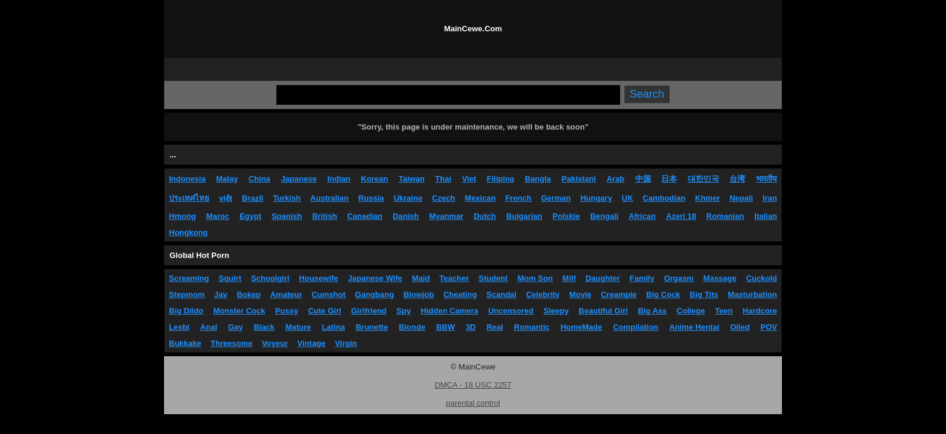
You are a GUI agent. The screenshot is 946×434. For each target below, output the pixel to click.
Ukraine (407, 198)
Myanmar (446, 216)
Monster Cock (239, 310)
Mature (298, 327)
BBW (445, 327)
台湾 (737, 178)
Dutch (485, 216)
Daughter (602, 278)
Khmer (707, 198)
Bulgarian (524, 216)
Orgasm (679, 278)
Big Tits (704, 294)
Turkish (286, 198)
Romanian (725, 216)
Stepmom (187, 294)
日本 (669, 178)
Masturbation (752, 294)
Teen (723, 310)
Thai (443, 178)
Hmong (182, 216)
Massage (720, 278)
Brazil (252, 198)
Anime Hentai (694, 327)
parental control (473, 402)
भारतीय (766, 178)
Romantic (532, 327)
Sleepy (556, 310)
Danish (406, 216)
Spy (403, 310)
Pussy (286, 310)
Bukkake (185, 343)
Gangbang (374, 294)
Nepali (741, 198)
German (556, 198)
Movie (580, 294)
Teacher (454, 278)
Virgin (346, 343)
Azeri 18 (681, 216)
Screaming (189, 278)
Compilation (635, 327)
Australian (329, 198)
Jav (220, 294)
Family (642, 278)
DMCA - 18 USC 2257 (472, 384)
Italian (765, 216)
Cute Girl (324, 310)
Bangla (538, 178)
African (642, 216)
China (259, 178)
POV (769, 327)
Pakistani (579, 178)
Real (494, 327)
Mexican (480, 198)
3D (471, 327)
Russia (371, 198)
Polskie (566, 216)
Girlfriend (369, 310)
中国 (643, 178)
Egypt (250, 216)
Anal (208, 327)
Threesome (231, 343)
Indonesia (187, 178)
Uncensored (510, 310)
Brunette (372, 327)
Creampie (618, 294)
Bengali (604, 216)
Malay (227, 178)
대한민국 (703, 178)
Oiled (740, 327)
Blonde (412, 327)
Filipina (501, 178)
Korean (374, 178)
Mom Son (535, 278)
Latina (333, 327)
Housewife (318, 278)
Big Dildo (186, 310)
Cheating (460, 294)
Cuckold (761, 278)
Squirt (229, 278)
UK (627, 198)
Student (492, 278)
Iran (770, 198)
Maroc (217, 216)
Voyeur (275, 343)
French (519, 198)
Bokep (249, 294)
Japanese (299, 178)
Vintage (311, 343)
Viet (469, 178)
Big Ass (652, 310)
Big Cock (663, 294)
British (324, 216)
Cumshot (328, 294)
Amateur (286, 294)
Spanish (286, 216)
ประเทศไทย (189, 198)
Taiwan (412, 178)
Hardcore (760, 310)
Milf (569, 278)
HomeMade (581, 327)
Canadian (365, 216)
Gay (235, 327)
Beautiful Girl (603, 310)
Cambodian (664, 198)
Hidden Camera (449, 310)
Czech (443, 198)
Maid (421, 278)
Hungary (596, 198)
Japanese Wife (375, 278)
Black (264, 327)
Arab (615, 178)
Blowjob (419, 294)
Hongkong (188, 232)
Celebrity (543, 294)
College (691, 310)
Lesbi (179, 327)
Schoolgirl (270, 278)
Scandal (501, 294)
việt (225, 198)
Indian (338, 178)
